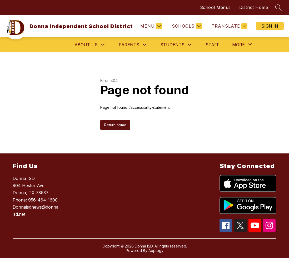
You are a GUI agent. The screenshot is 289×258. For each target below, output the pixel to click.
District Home (253, 7)
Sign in (269, 26)
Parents (129, 44)
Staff (213, 44)
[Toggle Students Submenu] (190, 44)
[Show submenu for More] (238, 45)
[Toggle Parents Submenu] (144, 44)
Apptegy (155, 250)
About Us (86, 44)
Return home (115, 125)
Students (172, 44)
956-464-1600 (43, 200)
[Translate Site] (228, 26)
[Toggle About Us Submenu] (103, 44)
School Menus (215, 7)
